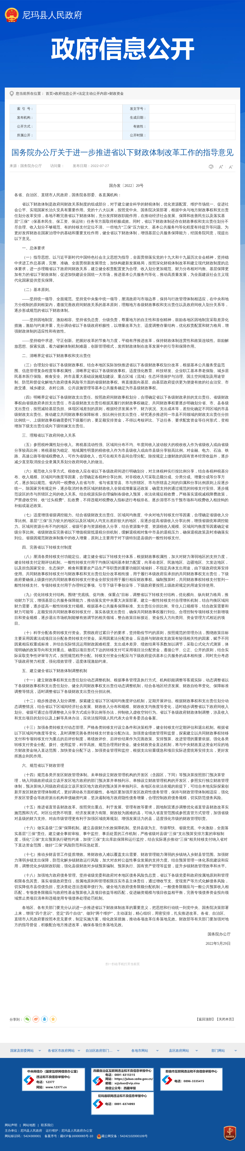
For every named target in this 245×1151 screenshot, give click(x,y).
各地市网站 (139, 1050)
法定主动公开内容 (92, 93)
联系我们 (47, 1125)
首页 (49, 93)
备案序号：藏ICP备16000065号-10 (69, 1136)
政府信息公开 (65, 93)
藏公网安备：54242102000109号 (122, 1136)
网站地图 (29, 1125)
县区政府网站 (179, 1050)
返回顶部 (205, 1019)
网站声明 (11, 1125)
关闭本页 (225, 1019)
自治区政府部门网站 (100, 1050)
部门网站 (218, 1050)
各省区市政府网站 (61, 1050)
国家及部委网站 (22, 1050)
